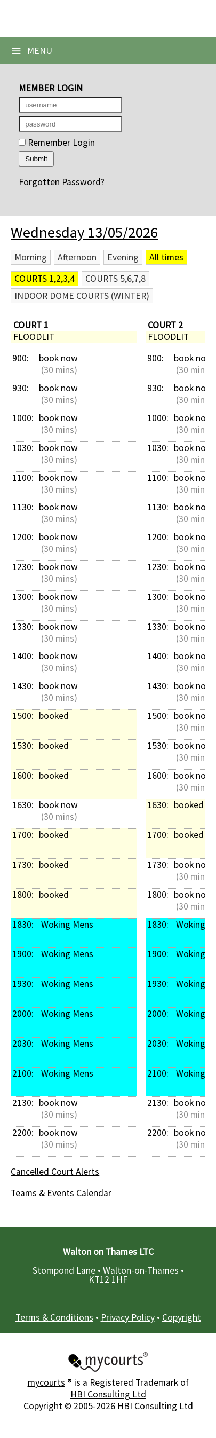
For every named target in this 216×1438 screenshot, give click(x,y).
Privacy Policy (128, 1317)
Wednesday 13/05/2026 (84, 232)
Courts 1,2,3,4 (44, 279)
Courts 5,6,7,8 (115, 279)
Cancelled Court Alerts (55, 1172)
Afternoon (77, 257)
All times (166, 257)
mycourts (46, 1382)
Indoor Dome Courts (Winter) (81, 296)
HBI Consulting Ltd (108, 1394)
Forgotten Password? (62, 182)
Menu (31, 51)
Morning (30, 257)
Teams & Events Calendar (61, 1193)
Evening (123, 257)
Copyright (181, 1317)
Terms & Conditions (54, 1317)
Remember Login (57, 142)
